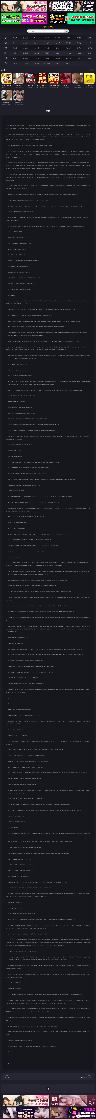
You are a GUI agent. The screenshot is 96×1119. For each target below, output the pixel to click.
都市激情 (15, 58)
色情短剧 (68, 63)
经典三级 (68, 48)
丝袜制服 (68, 43)
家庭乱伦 (25, 58)
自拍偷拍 (25, 43)
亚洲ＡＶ (15, 43)
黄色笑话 (79, 58)
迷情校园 (58, 58)
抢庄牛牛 (90, 38)
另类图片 (90, 53)
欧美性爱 (47, 48)
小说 (5, 58)
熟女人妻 (58, 43)
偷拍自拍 (25, 48)
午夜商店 (25, 63)
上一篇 (14, 1077)
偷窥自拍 (15, 53)
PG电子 (15, 38)
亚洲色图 (25, 53)
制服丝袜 (58, 48)
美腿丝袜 (58, 53)
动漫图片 (47, 53)
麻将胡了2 (57, 38)
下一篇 (81, 1077)
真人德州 (25, 38)
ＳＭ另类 (90, 43)
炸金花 (68, 38)
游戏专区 (47, 38)
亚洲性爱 (15, 48)
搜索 (66, 31)
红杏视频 (58, 63)
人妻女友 (36, 58)
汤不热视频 (47, 63)
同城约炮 (15, 63)
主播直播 (79, 43)
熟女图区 (79, 53)
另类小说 (68, 58)
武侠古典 (47, 58)
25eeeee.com (48, 27)
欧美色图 (36, 53)
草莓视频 (36, 63)
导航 (5, 63)
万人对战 (36, 38)
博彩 (5, 38)
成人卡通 (36, 48)
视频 (5, 43)
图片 (5, 53)
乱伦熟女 (79, 48)
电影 (5, 48)
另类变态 (90, 48)
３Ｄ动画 (47, 43)
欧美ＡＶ (36, 43)
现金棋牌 (79, 38)
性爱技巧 (90, 58)
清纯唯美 (68, 53)
